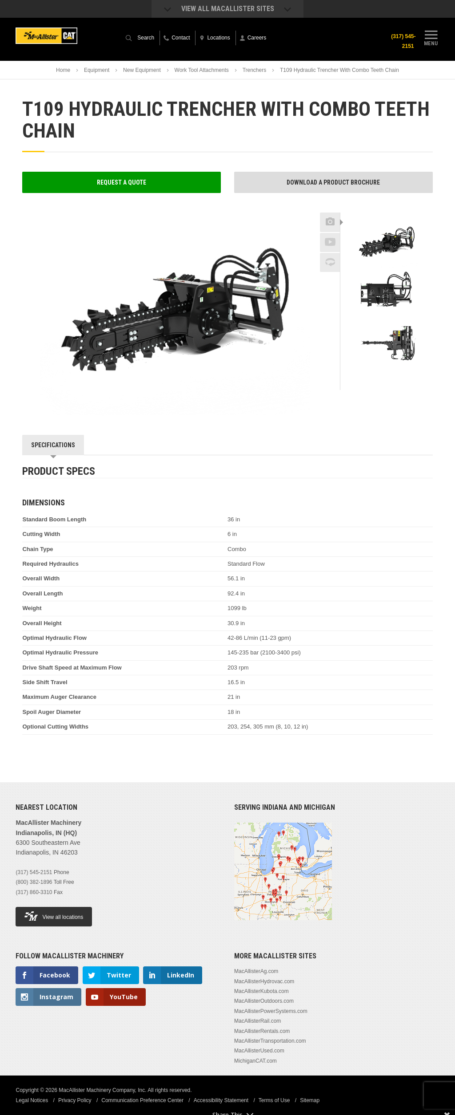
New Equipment (142, 70)
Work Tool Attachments (202, 70)
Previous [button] (386, 210)
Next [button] (403, 375)
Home (63, 70)
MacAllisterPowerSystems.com (270, 1011)
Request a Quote (121, 182)
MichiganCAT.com (255, 1061)
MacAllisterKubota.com (261, 991)
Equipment (96, 70)
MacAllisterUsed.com (259, 1051)
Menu (431, 37)
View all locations (53, 916)
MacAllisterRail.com (257, 1021)
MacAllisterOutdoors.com (264, 1001)
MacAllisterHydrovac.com (264, 981)
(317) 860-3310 (34, 892)
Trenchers (255, 70)
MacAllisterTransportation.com (270, 1041)
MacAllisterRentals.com (262, 1031)
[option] (386, 242)
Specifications (53, 445)
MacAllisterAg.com (256, 971)
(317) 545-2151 (403, 41)
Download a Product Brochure (333, 182)
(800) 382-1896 (34, 882)
